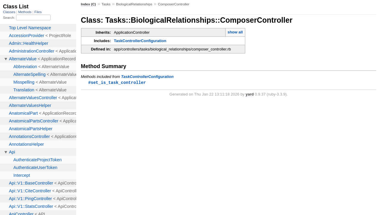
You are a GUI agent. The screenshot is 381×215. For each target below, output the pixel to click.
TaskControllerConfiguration (140, 41)
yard (250, 94)
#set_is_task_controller (117, 82)
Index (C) (88, 4)
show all (235, 32)
